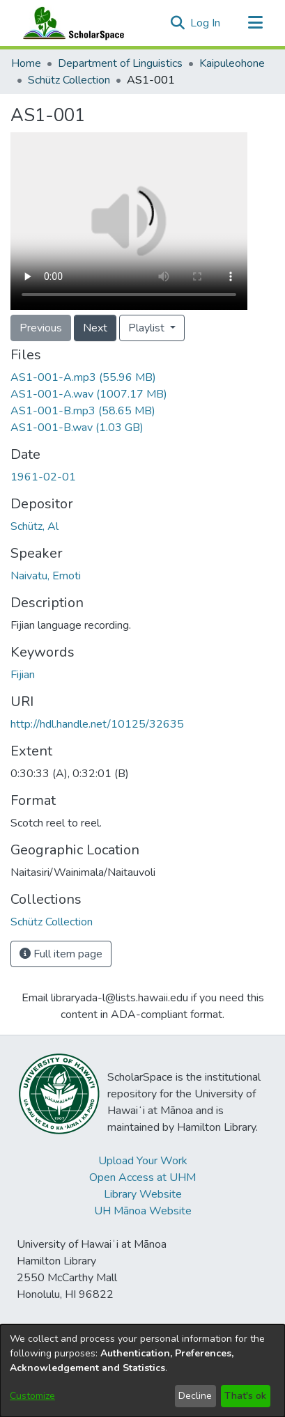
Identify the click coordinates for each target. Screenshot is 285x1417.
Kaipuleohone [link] (232, 63)
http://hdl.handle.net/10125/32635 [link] (97, 724)
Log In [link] (206, 23)
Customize (32, 1395)
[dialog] (142, 1370)
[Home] (70, 23)
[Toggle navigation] (255, 23)
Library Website (143, 1194)
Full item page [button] (61, 954)
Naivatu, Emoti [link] (45, 576)
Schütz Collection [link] (69, 80)
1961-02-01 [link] (43, 477)
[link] (83, 377)
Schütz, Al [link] (34, 526)
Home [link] (26, 63)
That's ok (245, 1395)
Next (95, 328)
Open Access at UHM (142, 1177)
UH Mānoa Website (143, 1211)
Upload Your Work (142, 1160)
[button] (177, 23)
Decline (195, 1395)
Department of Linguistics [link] (120, 63)
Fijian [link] (22, 674)
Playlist (147, 328)
